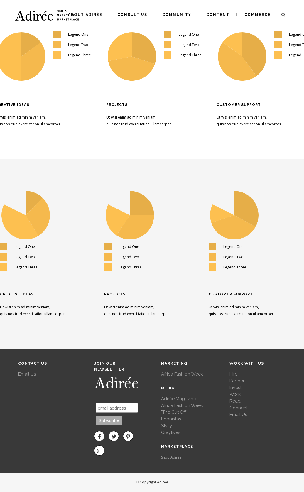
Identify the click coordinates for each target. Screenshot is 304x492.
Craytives (170, 432)
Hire (233, 374)
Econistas (171, 419)
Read (235, 401)
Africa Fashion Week (182, 374)
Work (235, 394)
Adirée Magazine (178, 398)
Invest (235, 387)
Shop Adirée (171, 457)
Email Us (27, 374)
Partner (236, 380)
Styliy (166, 425)
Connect (238, 407)
